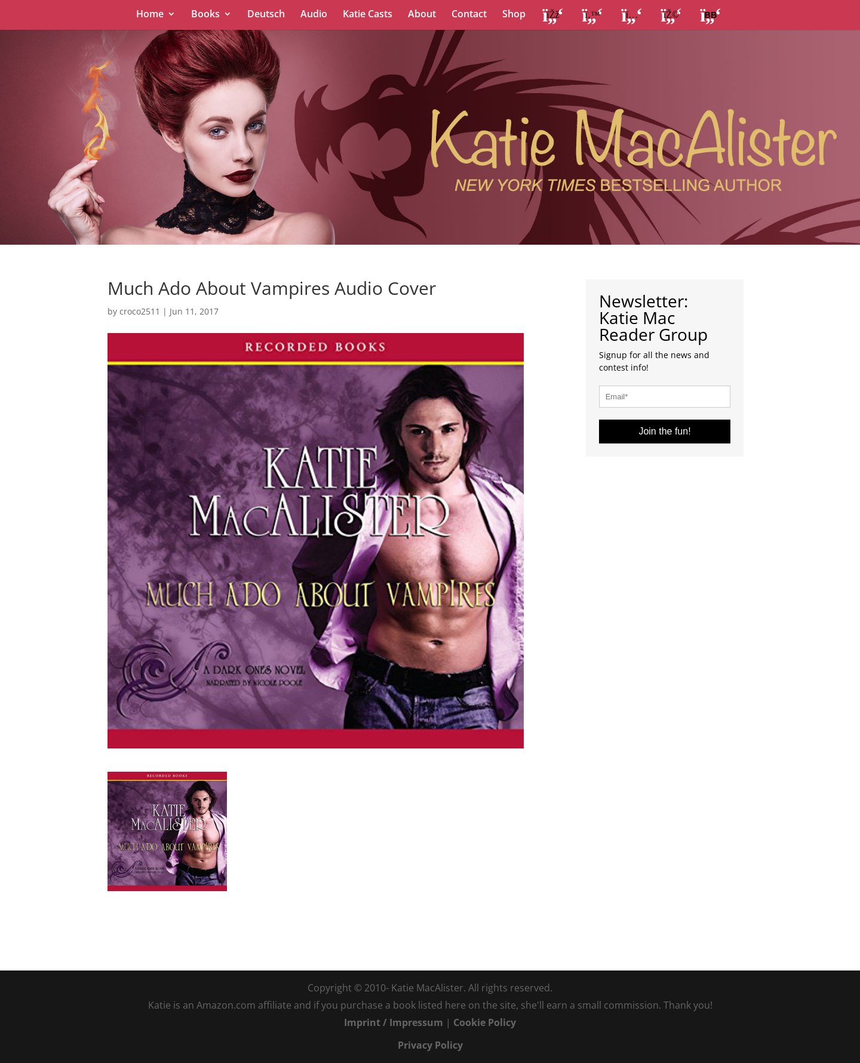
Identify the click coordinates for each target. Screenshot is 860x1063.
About (422, 15)
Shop (514, 15)
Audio (313, 15)
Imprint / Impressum (393, 1022)
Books (205, 15)
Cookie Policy (484, 1022)
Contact (469, 15)
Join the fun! (664, 431)
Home (150, 15)
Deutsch (266, 15)
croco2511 (139, 311)
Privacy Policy (430, 1045)
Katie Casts (367, 15)
